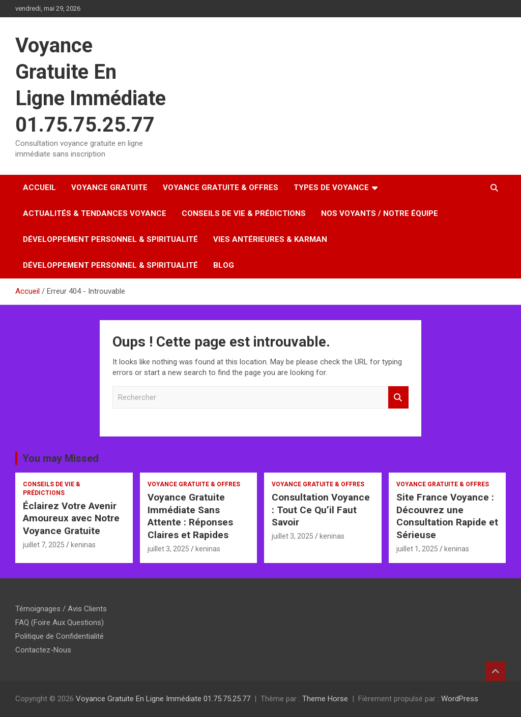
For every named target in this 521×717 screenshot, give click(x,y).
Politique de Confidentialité (59, 636)
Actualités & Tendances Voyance (94, 213)
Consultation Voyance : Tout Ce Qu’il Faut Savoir (321, 509)
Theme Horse (325, 698)
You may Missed (60, 458)
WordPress (459, 698)
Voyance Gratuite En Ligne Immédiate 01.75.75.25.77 (163, 698)
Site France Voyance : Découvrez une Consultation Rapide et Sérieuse (447, 516)
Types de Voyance (331, 187)
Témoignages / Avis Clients (61, 608)
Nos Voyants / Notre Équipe (379, 213)
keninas (83, 545)
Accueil (39, 187)
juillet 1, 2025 (417, 549)
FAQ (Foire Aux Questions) (59, 622)
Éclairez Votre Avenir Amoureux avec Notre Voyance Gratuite (71, 518)
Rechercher (398, 397)
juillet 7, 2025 (44, 545)
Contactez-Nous (43, 649)
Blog (223, 265)
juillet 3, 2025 (168, 549)
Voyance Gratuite (109, 187)
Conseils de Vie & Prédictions (244, 213)
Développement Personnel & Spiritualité (110, 239)
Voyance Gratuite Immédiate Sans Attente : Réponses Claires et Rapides (190, 516)
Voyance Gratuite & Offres (220, 187)
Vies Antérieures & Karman (270, 239)
